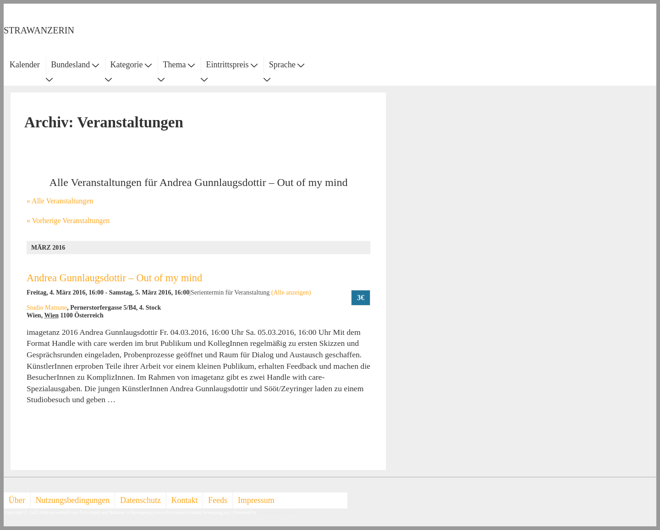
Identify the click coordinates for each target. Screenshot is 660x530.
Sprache (286, 64)
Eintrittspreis (232, 64)
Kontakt (184, 500)
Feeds (217, 500)
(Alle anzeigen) (291, 292)
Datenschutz (140, 500)
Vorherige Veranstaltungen (68, 220)
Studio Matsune (47, 307)
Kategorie (130, 64)
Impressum (256, 500)
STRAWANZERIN (39, 30)
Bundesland (75, 64)
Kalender (25, 64)
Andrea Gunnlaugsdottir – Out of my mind (114, 278)
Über (17, 500)
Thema (179, 64)
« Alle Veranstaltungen (60, 201)
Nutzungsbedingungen (72, 500)
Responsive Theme (276, 512)
